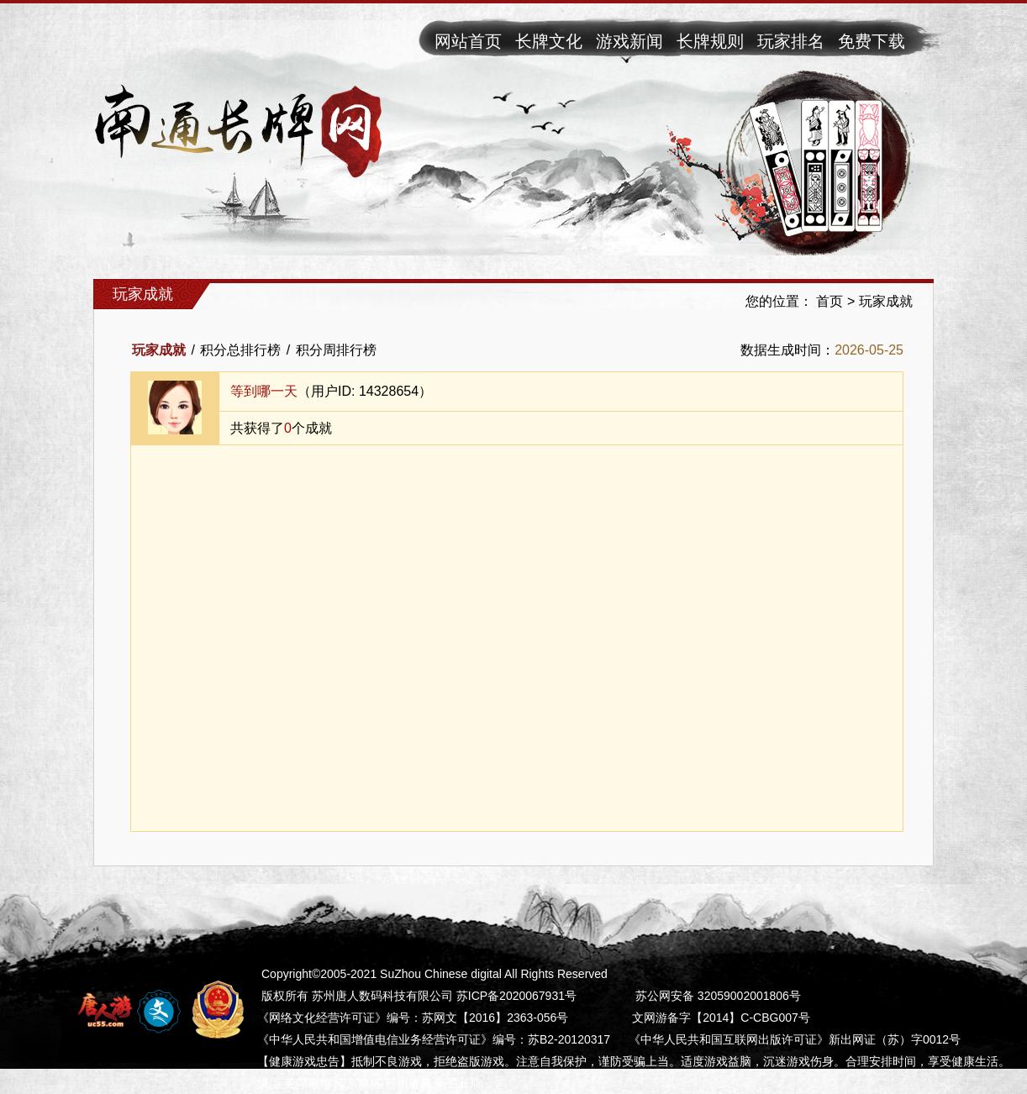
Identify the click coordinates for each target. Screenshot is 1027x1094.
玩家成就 (886, 301)
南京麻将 (358, 1083)
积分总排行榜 (240, 350)
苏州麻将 (408, 1083)
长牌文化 (548, 41)
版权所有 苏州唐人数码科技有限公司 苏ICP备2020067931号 (419, 995)
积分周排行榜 (336, 350)
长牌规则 (710, 41)
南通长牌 (458, 1083)
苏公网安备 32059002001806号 (718, 995)
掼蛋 (269, 1083)
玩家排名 (790, 41)
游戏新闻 (629, 41)
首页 (829, 301)
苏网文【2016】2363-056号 (495, 1017)
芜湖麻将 (307, 1083)
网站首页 (468, 41)
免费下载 (871, 41)
